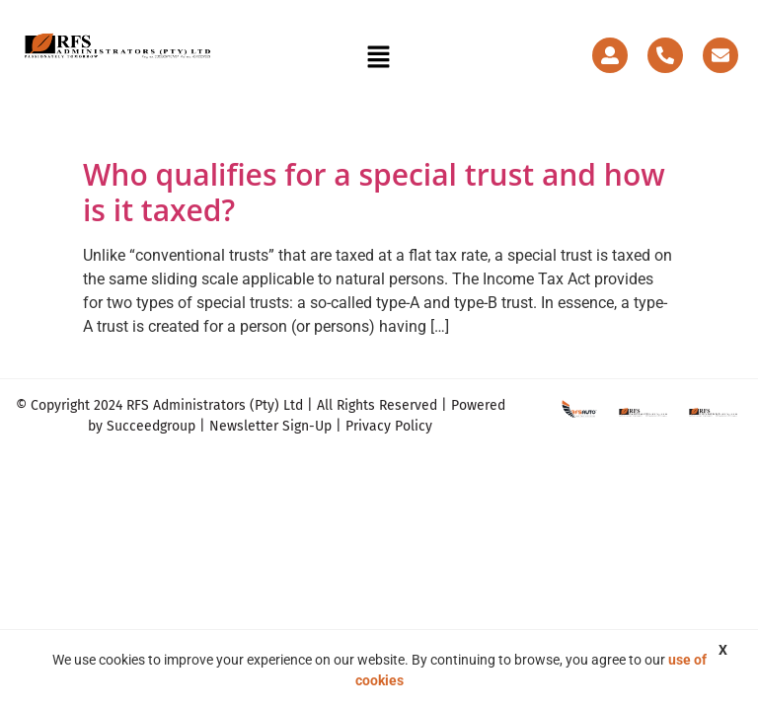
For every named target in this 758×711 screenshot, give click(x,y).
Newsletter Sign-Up (270, 426)
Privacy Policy (388, 426)
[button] (379, 59)
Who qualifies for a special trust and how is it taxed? (374, 192)
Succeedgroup (151, 426)
